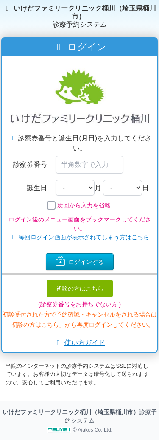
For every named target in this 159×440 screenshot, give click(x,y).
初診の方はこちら (79, 288)
